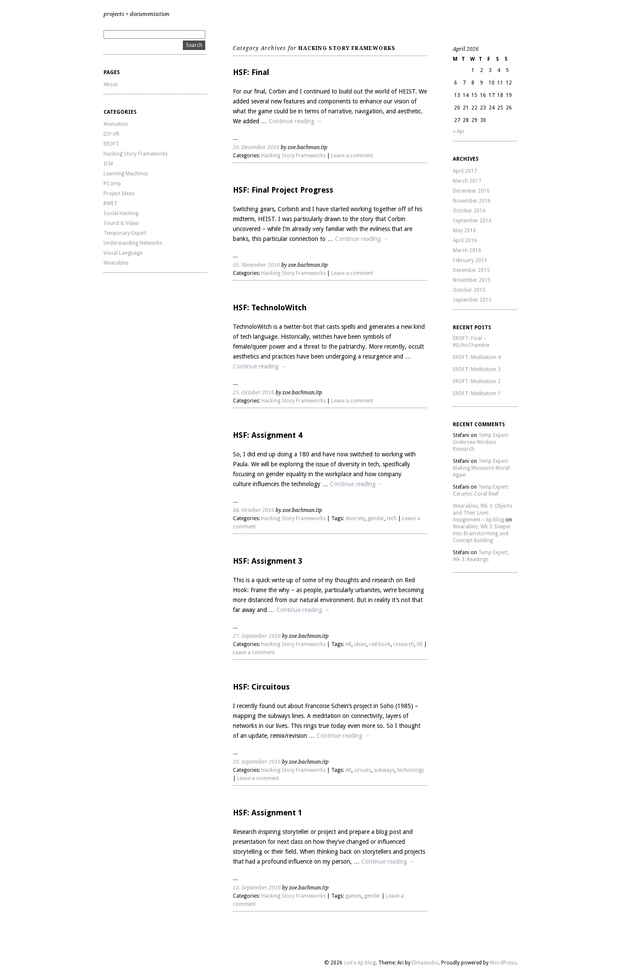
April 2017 (465, 171)
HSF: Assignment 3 (267, 560)
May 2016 (464, 231)
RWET (110, 203)
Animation (116, 124)
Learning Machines (126, 174)
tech (392, 518)
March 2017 (467, 181)
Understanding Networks (133, 243)
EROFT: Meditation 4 (477, 357)
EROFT (111, 144)
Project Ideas (119, 193)
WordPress (503, 963)
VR (420, 644)
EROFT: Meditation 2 (477, 381)
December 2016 (471, 191)
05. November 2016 (256, 265)
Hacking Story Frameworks (136, 154)
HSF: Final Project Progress (283, 189)
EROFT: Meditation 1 (477, 393)
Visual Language (123, 253)
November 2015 (472, 280)
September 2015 (472, 300)
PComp (112, 184)
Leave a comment (352, 156)
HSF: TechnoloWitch (270, 307)
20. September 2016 (257, 762)
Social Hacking (121, 213)
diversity (355, 518)
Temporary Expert (125, 233)
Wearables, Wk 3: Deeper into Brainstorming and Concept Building (482, 533)
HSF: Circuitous (261, 686)
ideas (360, 644)
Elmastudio (425, 963)
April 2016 (465, 240)
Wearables (116, 263)
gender (376, 518)
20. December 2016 (256, 147)
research (403, 644)
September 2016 (472, 221)
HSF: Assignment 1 (267, 812)
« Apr (459, 131)
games (353, 896)
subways (384, 770)
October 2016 (469, 211)
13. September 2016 (257, 888)
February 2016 (470, 260)
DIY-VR (111, 134)
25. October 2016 (253, 393)
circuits (362, 770)
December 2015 (471, 270)
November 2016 (472, 201)
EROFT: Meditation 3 (477, 369)
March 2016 (467, 250)
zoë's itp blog (360, 963)
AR (348, 644)
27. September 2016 (257, 636)
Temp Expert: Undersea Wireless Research (481, 442)
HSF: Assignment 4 (267, 435)
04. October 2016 (253, 510)
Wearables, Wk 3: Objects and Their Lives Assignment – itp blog (482, 513)
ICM (108, 164)
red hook (380, 644)
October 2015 (469, 290)
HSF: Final (251, 72)
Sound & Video (121, 223)
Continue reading (295, 121)
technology (410, 770)
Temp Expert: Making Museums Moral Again (481, 468)
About (111, 84)
